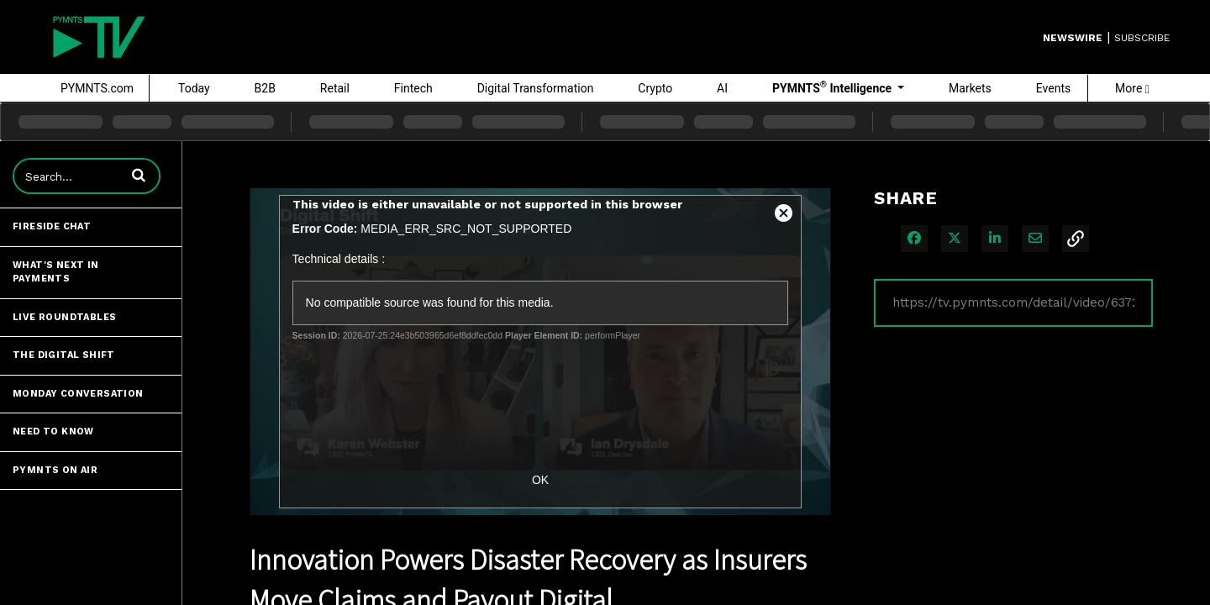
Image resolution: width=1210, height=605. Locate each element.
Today (194, 88)
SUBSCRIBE (1142, 38)
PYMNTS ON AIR (55, 470)
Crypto (655, 88)
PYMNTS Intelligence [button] (833, 87)
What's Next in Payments (56, 272)
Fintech (413, 88)
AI (722, 88)
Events (1053, 88)
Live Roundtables (64, 317)
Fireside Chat (52, 226)
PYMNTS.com (97, 88)
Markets (970, 88)
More (1132, 88)
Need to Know (53, 431)
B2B (265, 88)
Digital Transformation (535, 88)
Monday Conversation (78, 393)
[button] (139, 175)
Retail (335, 88)
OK (540, 480)
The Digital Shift (64, 355)
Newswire (1072, 38)
